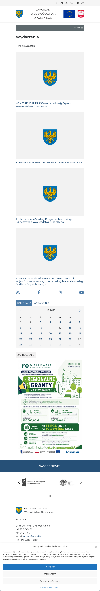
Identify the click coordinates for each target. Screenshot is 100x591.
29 (20, 344)
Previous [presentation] (19, 482)
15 (21, 333)
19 (60, 333)
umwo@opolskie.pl (33, 536)
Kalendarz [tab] (24, 303)
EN (61, 3)
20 (70, 333)
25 (50, 339)
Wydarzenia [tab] (41, 303)
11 (50, 328)
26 (60, 339)
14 (79, 328)
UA (82, 3)
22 (20, 339)
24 (40, 339)
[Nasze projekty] (69, 14)
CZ (72, 3)
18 (50, 333)
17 (41, 333)
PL (55, 3)
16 (30, 333)
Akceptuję (50, 566)
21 (79, 333)
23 (30, 339)
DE (66, 3)
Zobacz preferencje (50, 581)
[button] (96, 546)
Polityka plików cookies (49, 587)
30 (30, 344)
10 (41, 328)
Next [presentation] (81, 482)
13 (70, 328)
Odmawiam (50, 574)
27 (70, 339)
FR (77, 3)
